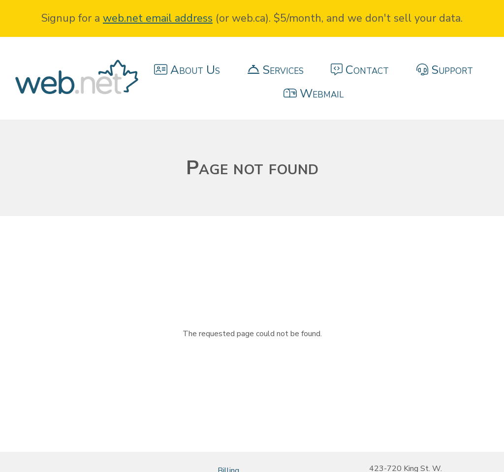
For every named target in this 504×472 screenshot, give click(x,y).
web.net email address (158, 18)
